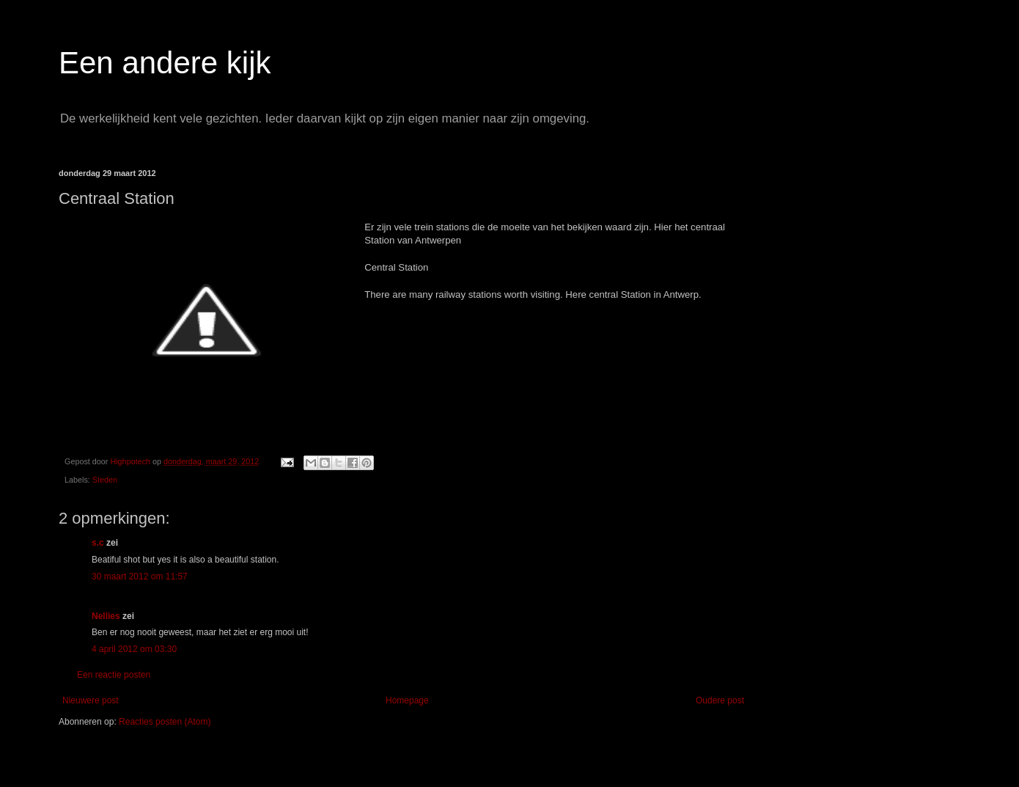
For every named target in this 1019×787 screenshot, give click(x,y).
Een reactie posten (113, 675)
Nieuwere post (90, 700)
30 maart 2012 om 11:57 (140, 576)
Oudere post (720, 700)
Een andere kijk (165, 62)
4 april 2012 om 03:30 (134, 649)
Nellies (106, 616)
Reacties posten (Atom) (164, 722)
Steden (104, 479)
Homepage (407, 700)
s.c (98, 543)
